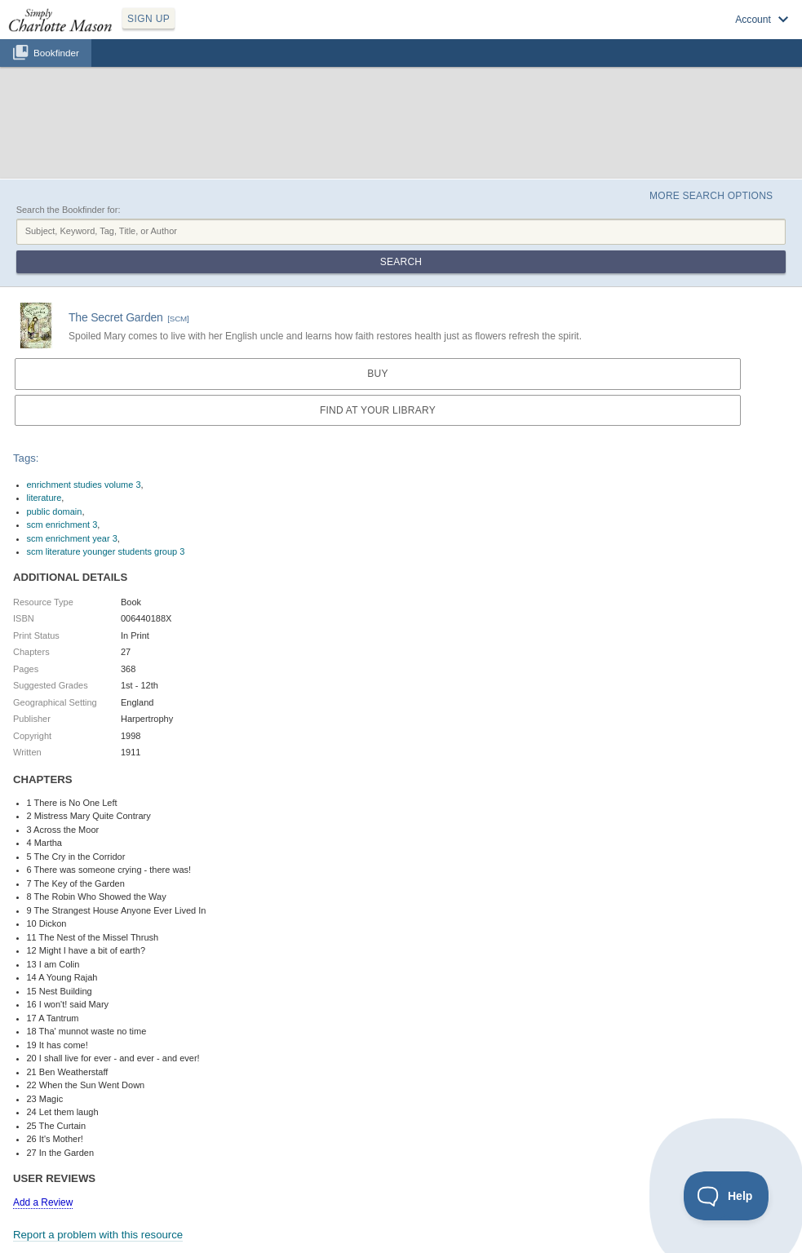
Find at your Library (378, 410)
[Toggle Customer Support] (726, 1195)
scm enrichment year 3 (72, 538)
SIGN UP (148, 18)
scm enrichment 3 (62, 524)
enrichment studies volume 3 (84, 484)
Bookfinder (56, 52)
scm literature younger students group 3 (106, 551)
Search (401, 262)
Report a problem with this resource (98, 1235)
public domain (54, 511)
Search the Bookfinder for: (68, 210)
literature (44, 498)
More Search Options (711, 195)
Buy (377, 373)
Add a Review (43, 1202)
